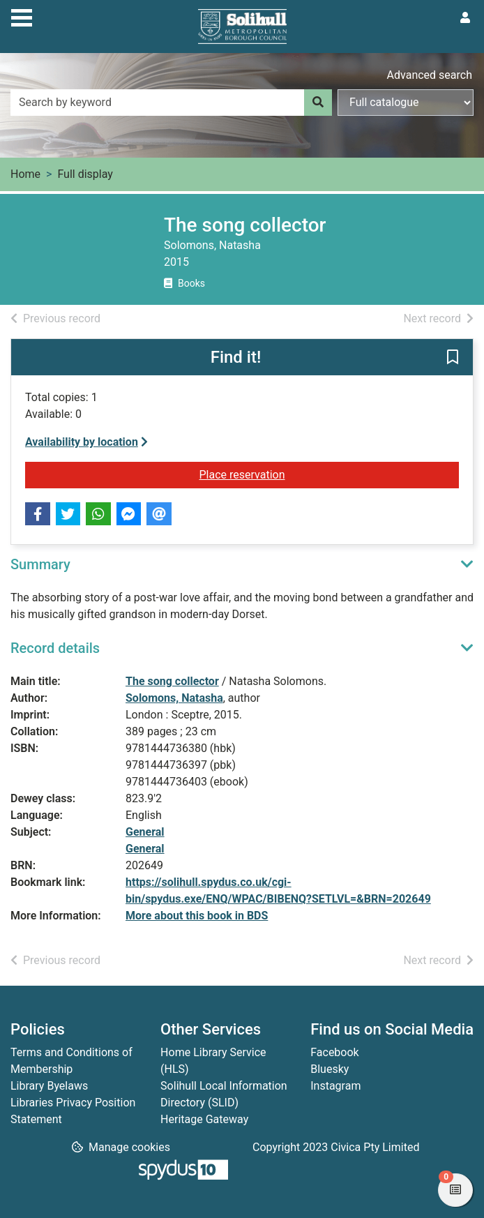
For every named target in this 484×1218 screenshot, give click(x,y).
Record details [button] (55, 648)
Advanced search (429, 75)
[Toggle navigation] (21, 16)
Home (25, 174)
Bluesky (329, 1069)
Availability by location (86, 442)
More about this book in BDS (197, 915)
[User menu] (465, 18)
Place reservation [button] (296, 473)
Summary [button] (40, 564)
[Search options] (406, 102)
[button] (452, 358)
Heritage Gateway (204, 1119)
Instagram (335, 1085)
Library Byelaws (49, 1085)
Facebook (334, 1052)
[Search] (318, 102)
